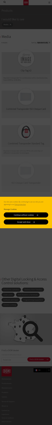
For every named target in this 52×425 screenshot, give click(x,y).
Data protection (20, 204)
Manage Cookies (10, 209)
